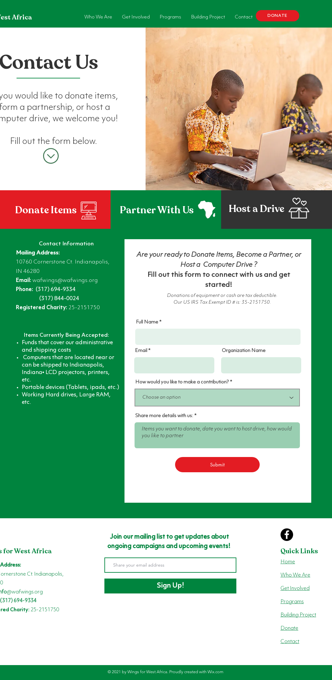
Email (141, 351)
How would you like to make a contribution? (182, 382)
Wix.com (215, 671)
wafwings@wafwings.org (65, 280)
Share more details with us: (164, 416)
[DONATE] (277, 15)
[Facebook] (286, 534)
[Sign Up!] (170, 586)
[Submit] (217, 464)
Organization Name (244, 351)
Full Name (147, 322)
